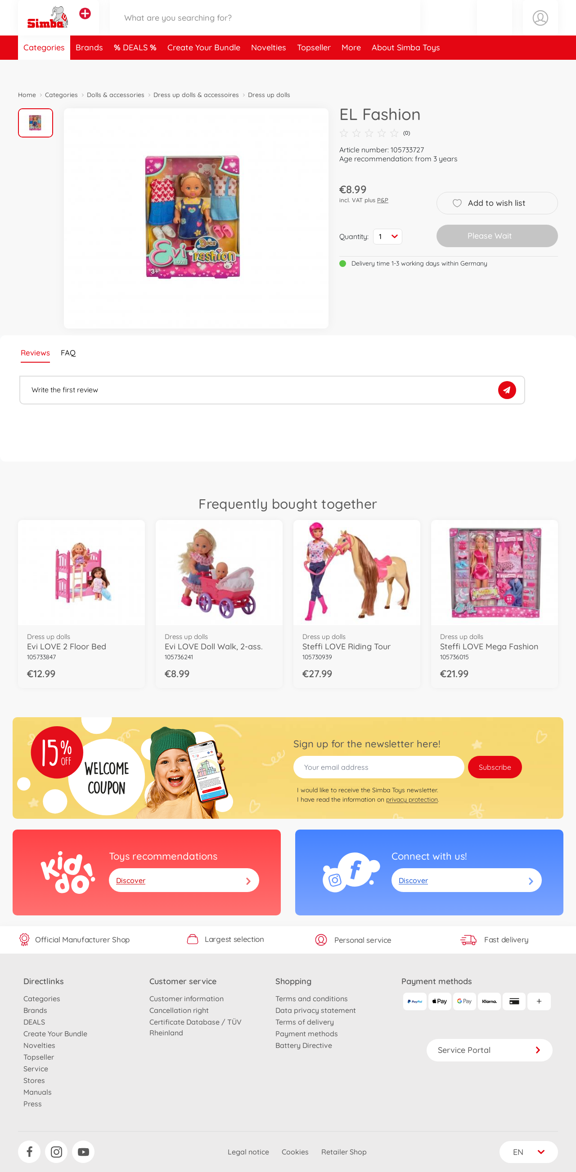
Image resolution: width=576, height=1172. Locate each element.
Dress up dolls (269, 95)
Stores (34, 1080)
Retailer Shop (344, 1151)
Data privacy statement (315, 1010)
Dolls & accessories (115, 95)
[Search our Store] (265, 28)
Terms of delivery (304, 1021)
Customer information (186, 998)
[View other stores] (85, 24)
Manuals (37, 1092)
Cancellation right (179, 1010)
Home (27, 95)
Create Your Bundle (203, 69)
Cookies (295, 1151)
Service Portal (489, 1050)
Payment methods (306, 1033)
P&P (382, 200)
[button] (494, 28)
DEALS (136, 69)
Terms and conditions (311, 998)
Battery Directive (303, 1045)
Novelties (268, 69)
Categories (44, 69)
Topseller (314, 69)
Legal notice (248, 1151)
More (351, 69)
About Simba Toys (406, 69)
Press (32, 1103)
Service (35, 1068)
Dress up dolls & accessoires (196, 95)
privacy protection (412, 799)
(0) (374, 133)
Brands (89, 69)
